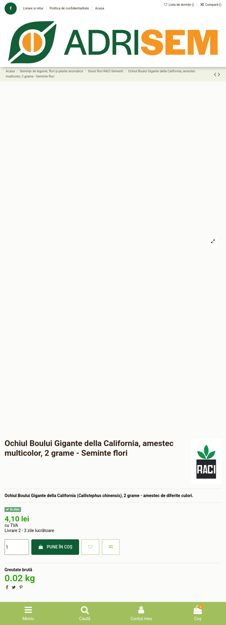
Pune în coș (55, 546)
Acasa (99, 8)
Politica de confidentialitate (70, 8)
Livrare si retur (33, 8)
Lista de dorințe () (179, 5)
